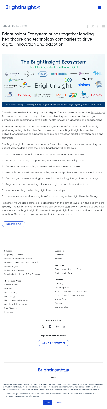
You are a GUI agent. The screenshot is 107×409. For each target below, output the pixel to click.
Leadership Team (62, 287)
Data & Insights (11, 266)
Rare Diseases (10, 308)
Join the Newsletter (53, 343)
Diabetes (8, 288)
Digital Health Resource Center (69, 269)
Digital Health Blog (63, 273)
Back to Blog (13, 225)
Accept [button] (47, 403)
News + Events (61, 299)
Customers (59, 255)
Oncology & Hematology (15, 304)
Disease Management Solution (18, 258)
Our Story (59, 283)
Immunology (9, 296)
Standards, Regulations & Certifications (22, 274)
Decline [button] (59, 403)
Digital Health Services (14, 270)
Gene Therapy (10, 292)
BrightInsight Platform (13, 255)
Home (53, 377)
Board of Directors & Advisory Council (71, 291)
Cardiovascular (11, 285)
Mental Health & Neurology (16, 300)
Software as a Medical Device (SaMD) (21, 262)
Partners (58, 258)
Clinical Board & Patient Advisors (69, 295)
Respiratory (9, 312)
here (67, 207)
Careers (58, 303)
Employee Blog (61, 307)
